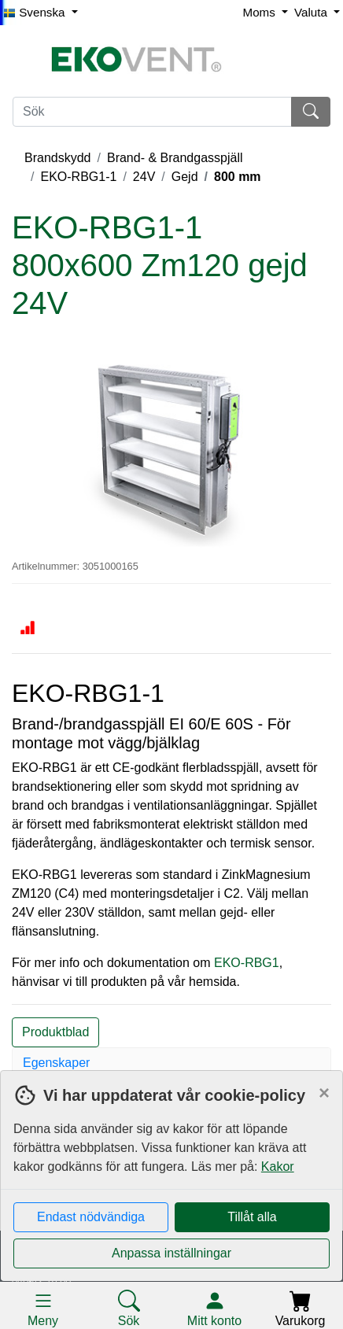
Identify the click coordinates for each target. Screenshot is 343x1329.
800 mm (237, 176)
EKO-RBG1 (245, 962)
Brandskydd (57, 157)
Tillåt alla (252, 1217)
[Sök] (152, 112)
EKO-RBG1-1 (78, 176)
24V (144, 176)
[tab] (171, 1063)
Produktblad (55, 1032)
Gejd (185, 176)
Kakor (277, 1166)
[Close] (324, 1093)
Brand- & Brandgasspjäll (175, 157)
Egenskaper (56, 1062)
